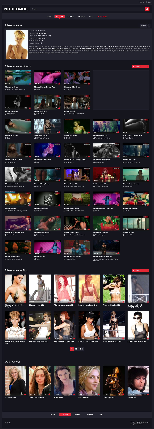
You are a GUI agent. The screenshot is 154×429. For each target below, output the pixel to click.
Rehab (127, 211)
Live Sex (102, 16)
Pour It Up (39, 186)
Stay (8, 138)
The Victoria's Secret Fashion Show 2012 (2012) (130, 46)
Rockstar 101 (99, 162)
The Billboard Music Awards (89, 48)
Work (77, 48)
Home (49, 16)
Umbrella (39, 211)
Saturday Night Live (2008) (105, 46)
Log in (150, 2)
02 (76, 349)
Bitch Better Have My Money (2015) (63, 48)
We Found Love (12, 235)
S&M (38, 162)
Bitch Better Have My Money (16, 89)
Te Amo (68, 89)
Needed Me (128, 186)
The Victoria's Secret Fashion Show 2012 (106, 260)
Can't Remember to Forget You (76, 235)
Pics (91, 16)
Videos (71, 16)
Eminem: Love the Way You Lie (17, 211)
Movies (81, 16)
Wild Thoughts (41, 235)
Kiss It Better (11, 114)
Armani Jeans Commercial (15, 186)
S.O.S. (68, 138)
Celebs (59, 16)
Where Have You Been (102, 138)
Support (7, 423)
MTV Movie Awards (42, 138)
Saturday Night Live (101, 186)
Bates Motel (40, 114)
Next (81, 349)
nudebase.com (144, 422)
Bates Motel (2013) (45, 48)
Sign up (142, 2)
